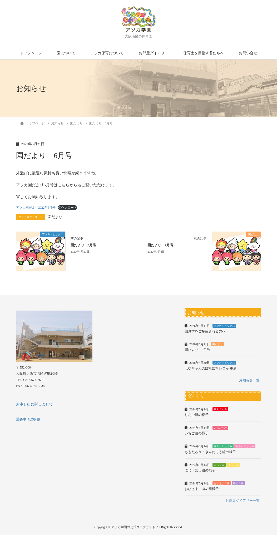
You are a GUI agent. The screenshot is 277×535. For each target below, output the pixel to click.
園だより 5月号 (83, 245)
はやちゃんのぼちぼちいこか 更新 (211, 368)
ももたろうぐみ (245, 446)
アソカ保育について (106, 53)
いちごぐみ (220, 427)
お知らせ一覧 (249, 380)
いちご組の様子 (197, 433)
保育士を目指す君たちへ (203, 53)
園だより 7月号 (160, 245)
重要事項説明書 (28, 419)
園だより (55, 217)
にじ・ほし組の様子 (200, 470)
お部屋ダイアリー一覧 (242, 501)
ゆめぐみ (238, 483)
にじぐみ (219, 464)
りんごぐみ (220, 409)
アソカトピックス (224, 325)
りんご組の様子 (197, 415)
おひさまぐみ (222, 483)
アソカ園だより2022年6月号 (36, 207)
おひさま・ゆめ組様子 (202, 489)
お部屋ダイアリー (153, 53)
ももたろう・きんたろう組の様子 (210, 452)
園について (66, 53)
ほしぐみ (233, 464)
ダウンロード (67, 207)
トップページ (31, 53)
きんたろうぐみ (223, 446)
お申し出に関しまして (34, 404)
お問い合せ (248, 53)
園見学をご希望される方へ (205, 331)
